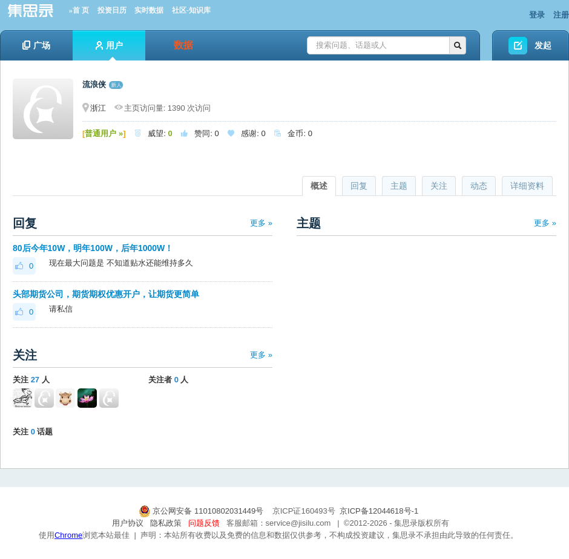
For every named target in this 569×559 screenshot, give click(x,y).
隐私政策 (166, 523)
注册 (561, 14)
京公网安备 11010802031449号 (202, 510)
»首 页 (79, 10)
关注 (438, 186)
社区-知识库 (191, 10)
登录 (537, 14)
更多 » (261, 222)
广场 (36, 45)
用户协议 (127, 523)
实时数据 (148, 10)
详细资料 (527, 186)
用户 (109, 50)
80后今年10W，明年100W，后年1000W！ (94, 248)
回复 (358, 186)
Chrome (68, 535)
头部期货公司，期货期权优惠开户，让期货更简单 (106, 294)
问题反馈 (204, 523)
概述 (319, 186)
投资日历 (112, 10)
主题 (398, 186)
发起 (542, 45)
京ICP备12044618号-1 (379, 510)
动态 (478, 186)
